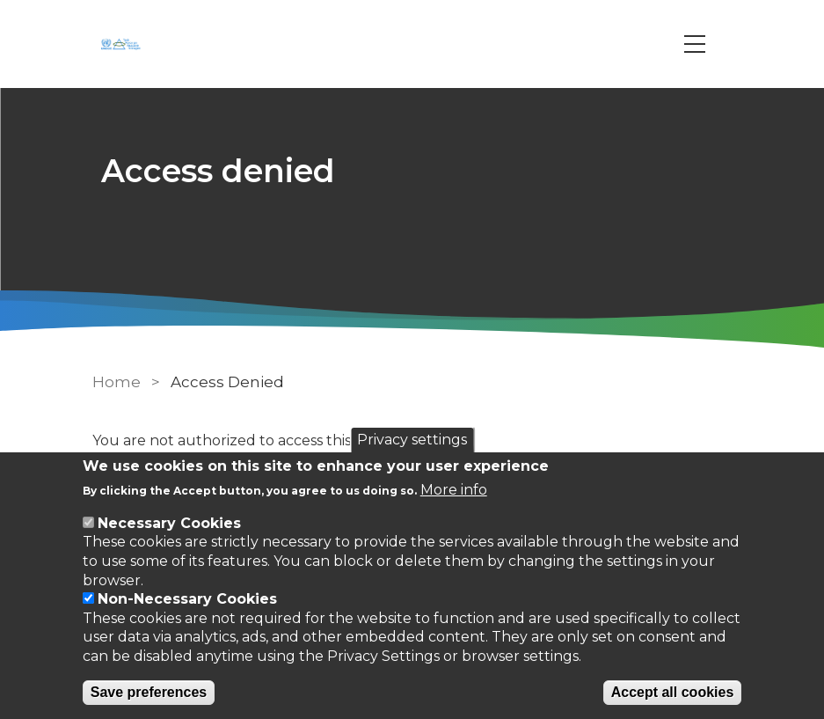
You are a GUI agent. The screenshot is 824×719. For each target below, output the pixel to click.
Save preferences (149, 692)
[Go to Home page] (123, 44)
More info (453, 489)
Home (116, 382)
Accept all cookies (672, 692)
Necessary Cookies (169, 523)
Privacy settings (412, 439)
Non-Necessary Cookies (187, 599)
